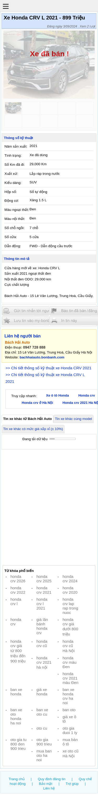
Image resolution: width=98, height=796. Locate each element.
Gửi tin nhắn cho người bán (33, 311)
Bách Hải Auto (17, 342)
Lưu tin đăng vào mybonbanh (33, 320)
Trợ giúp (72, 784)
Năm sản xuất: (15, 146)
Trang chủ (17, 779)
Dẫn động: (12, 246)
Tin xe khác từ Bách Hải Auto (27, 419)
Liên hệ (49, 788)
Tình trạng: (13, 155)
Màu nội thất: (14, 219)
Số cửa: (10, 237)
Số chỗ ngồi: (14, 228)
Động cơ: (11, 201)
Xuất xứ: (11, 174)
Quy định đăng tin (52, 779)
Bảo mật (45, 784)
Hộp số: (10, 192)
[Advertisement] (49, 507)
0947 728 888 (34, 347)
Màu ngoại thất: (16, 210)
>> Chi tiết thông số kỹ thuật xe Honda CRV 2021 (48, 368)
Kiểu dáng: (12, 183)
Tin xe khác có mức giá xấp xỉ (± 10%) (33, 429)
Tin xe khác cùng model (73, 419)
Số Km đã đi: (14, 165)
